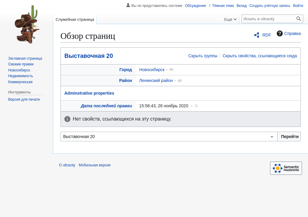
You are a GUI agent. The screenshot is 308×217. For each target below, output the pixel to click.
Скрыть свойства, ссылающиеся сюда (260, 55)
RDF (266, 35)
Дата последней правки (106, 105)
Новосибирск (152, 69)
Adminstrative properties (89, 93)
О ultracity (67, 165)
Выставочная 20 (88, 55)
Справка (288, 33)
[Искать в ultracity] (272, 18)
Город (125, 69)
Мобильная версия (95, 165)
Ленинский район (156, 80)
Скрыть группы (202, 55)
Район (125, 80)
